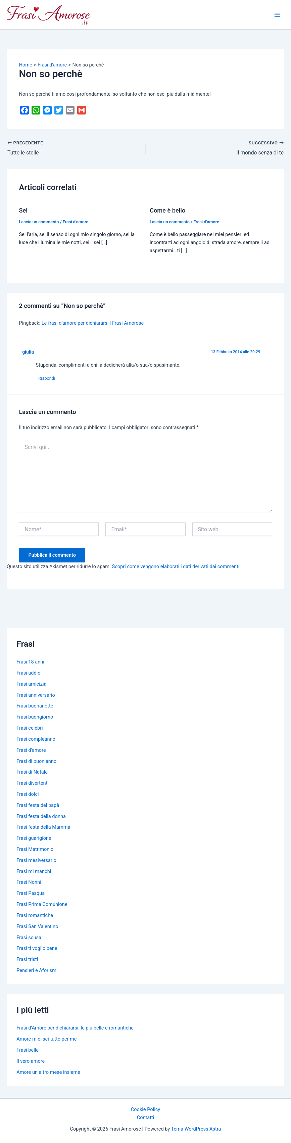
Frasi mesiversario (36, 860)
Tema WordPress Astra (196, 1129)
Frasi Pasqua (30, 893)
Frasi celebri (29, 728)
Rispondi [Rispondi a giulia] (47, 378)
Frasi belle (27, 1050)
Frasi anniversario (35, 695)
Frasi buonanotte (34, 706)
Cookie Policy (145, 1109)
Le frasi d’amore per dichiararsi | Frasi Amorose (93, 323)
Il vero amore (30, 1061)
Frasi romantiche (34, 915)
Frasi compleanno (35, 739)
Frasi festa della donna (41, 816)
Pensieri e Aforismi (36, 970)
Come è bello (167, 210)
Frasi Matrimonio (34, 849)
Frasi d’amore (31, 750)
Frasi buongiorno (34, 717)
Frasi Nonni (28, 882)
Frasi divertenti (32, 783)
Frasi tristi (27, 960)
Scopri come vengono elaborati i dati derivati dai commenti (176, 566)
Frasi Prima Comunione (41, 905)
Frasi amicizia (31, 684)
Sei (23, 210)
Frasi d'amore (76, 221)
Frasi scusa (28, 937)
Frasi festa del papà (37, 805)
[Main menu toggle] (277, 15)
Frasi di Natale (32, 772)
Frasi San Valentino (37, 926)
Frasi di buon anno (36, 761)
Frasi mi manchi (33, 871)
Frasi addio (28, 673)
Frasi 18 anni (30, 662)
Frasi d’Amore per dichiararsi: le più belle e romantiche (75, 1028)
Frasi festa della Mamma (43, 827)
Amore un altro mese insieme (48, 1072)
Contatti (145, 1117)
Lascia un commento (39, 221)
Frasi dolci (27, 794)
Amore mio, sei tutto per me (46, 1039)
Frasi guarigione (33, 838)
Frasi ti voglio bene (36, 949)
